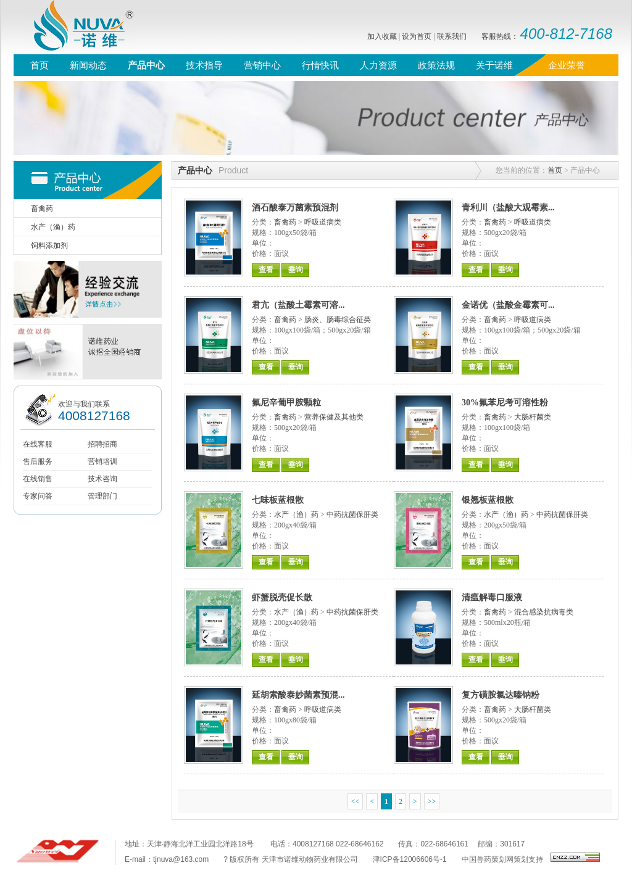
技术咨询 (102, 478)
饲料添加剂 (49, 245)
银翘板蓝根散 (488, 500)
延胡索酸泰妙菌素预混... (298, 695)
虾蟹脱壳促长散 (282, 597)
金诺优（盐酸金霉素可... (508, 305)
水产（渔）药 (296, 514)
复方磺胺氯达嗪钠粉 (500, 695)
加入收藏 (382, 36)
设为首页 (416, 36)
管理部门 (102, 496)
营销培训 (102, 461)
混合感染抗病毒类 (543, 612)
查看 (266, 269)
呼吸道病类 (322, 222)
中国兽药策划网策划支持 (502, 859)
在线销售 (37, 478)
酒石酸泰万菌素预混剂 (295, 207)
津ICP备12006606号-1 (410, 859)
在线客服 (37, 444)
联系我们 (452, 36)
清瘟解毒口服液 (492, 597)
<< (355, 801)
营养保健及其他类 (334, 417)
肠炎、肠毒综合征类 (337, 319)
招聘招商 (102, 444)
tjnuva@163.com (181, 859)
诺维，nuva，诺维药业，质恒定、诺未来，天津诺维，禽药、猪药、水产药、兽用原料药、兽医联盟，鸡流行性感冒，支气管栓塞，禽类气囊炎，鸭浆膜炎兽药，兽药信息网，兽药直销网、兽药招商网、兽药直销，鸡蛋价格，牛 (75, 27)
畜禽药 (285, 222)
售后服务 (37, 461)
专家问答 (37, 496)
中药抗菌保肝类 (352, 514)
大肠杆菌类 (532, 417)
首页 (554, 170)
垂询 (295, 269)
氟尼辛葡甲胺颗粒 (286, 402)
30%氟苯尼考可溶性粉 (505, 402)
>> (432, 801)
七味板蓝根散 (278, 500)
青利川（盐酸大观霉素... (508, 207)
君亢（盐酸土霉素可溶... (298, 305)
